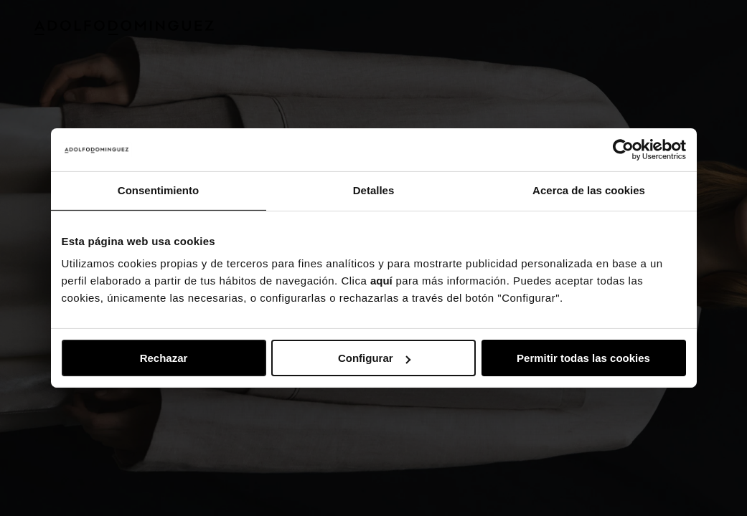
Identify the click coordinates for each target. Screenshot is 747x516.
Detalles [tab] (374, 190)
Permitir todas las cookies (583, 358)
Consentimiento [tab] (158, 190)
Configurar (374, 358)
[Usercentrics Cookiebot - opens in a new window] (623, 150)
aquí (381, 280)
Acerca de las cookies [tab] (588, 190)
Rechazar (164, 358)
